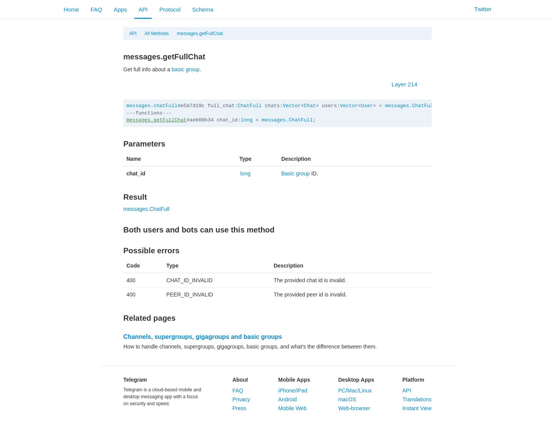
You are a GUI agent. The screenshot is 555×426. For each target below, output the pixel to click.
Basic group (295, 173)
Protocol (169, 9)
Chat (310, 106)
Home (71, 9)
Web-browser (354, 408)
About (240, 380)
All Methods (157, 33)
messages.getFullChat (200, 33)
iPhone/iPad (293, 390)
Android (287, 399)
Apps (120, 9)
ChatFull (250, 106)
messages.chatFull (152, 106)
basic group (185, 69)
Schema (202, 9)
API (143, 9)
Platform (413, 380)
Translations (417, 399)
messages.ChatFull (410, 106)
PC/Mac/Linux (355, 390)
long (246, 120)
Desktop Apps (356, 380)
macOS (347, 399)
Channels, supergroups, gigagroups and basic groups (202, 336)
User (367, 106)
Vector (292, 106)
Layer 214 (408, 84)
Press (239, 408)
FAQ (96, 9)
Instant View (417, 408)
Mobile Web (292, 408)
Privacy (241, 399)
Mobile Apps (294, 380)
